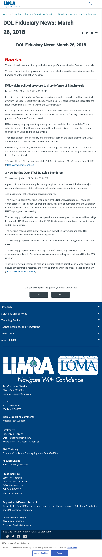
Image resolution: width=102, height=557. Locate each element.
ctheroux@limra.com (13, 493)
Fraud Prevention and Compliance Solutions (33, 14)
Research (6, 307)
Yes (38, 294)
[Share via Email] (96, 33)
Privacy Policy (21, 531)
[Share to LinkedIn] (91, 33)
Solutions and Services (14, 313)
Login (23, 517)
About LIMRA (8, 340)
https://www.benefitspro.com (20, 164)
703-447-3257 (14, 489)
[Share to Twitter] (86, 33)
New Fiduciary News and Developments (77, 14)
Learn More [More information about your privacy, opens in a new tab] (72, 549)
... (8, 14)
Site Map (7, 531)
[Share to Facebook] (82, 33)
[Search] (90, 4)
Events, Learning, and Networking (20, 326)
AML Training (10, 449)
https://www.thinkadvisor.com (20, 271)
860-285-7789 (17, 390)
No (60, 294)
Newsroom (7, 333)
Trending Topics (10, 320)
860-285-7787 (16, 485)
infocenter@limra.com (20, 437)
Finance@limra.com (18, 464)
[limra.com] (11, 4)
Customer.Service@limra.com (17, 393)
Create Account (10, 517)
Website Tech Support (14, 420)
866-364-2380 (51, 453)
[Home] (4, 14)
